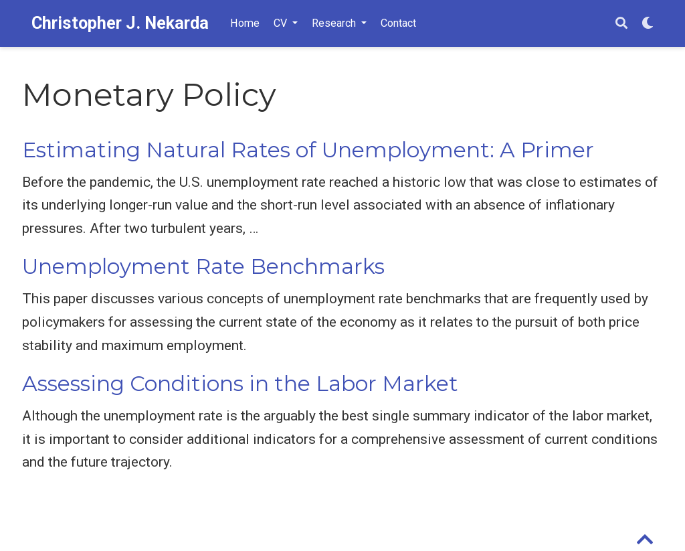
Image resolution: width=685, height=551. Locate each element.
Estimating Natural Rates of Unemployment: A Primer (308, 150)
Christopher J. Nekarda (120, 23)
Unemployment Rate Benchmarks (203, 266)
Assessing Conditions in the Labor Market (240, 383)
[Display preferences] (648, 23)
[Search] (621, 23)
